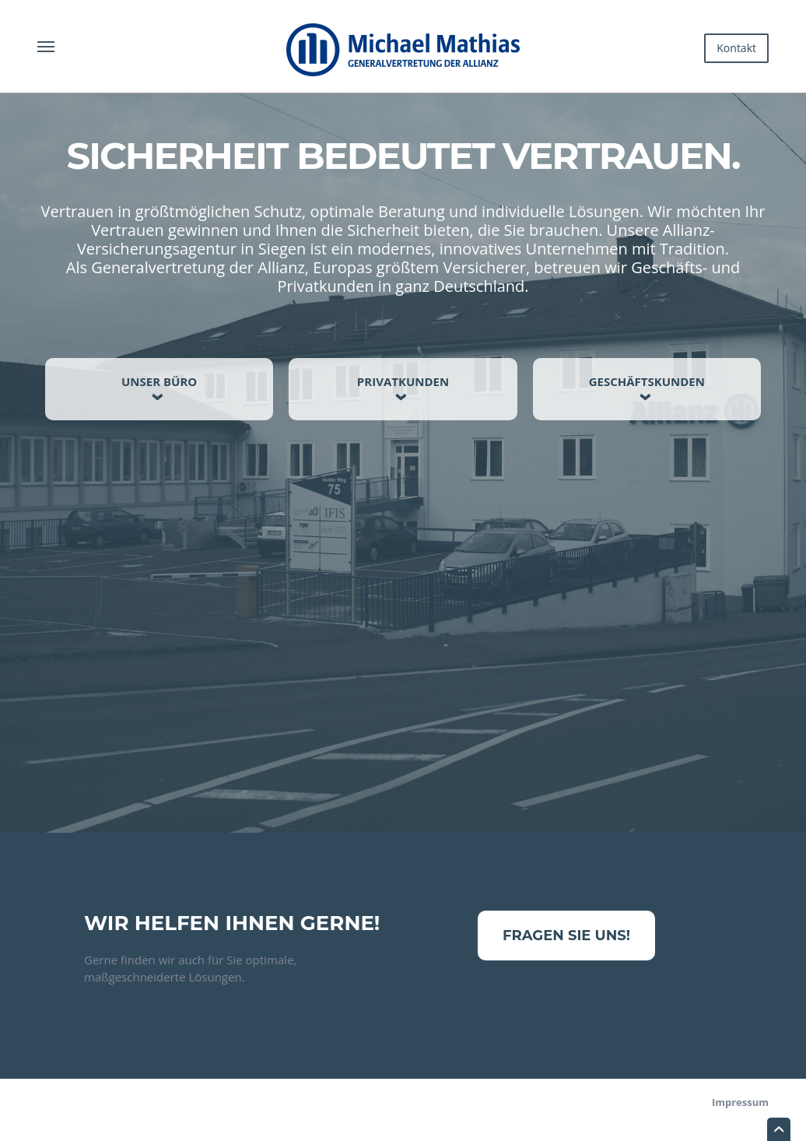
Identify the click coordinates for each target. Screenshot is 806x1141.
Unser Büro (159, 381)
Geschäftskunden (647, 381)
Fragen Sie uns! (566, 935)
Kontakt (736, 47)
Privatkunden (403, 381)
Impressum (740, 1102)
